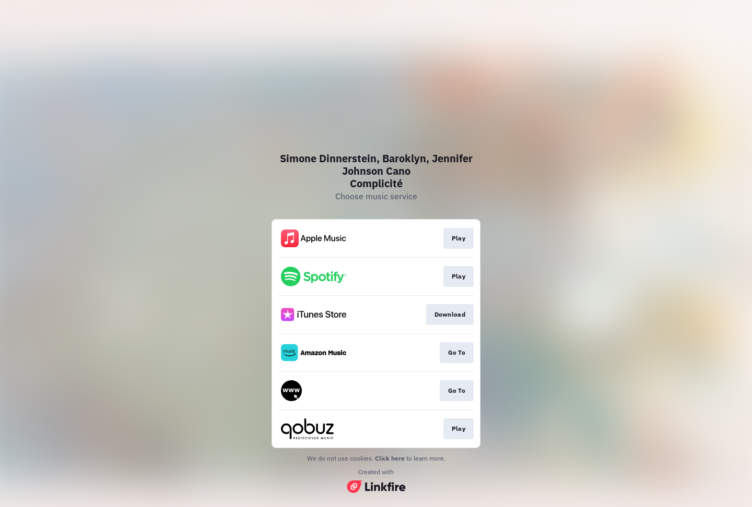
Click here (390, 458)
